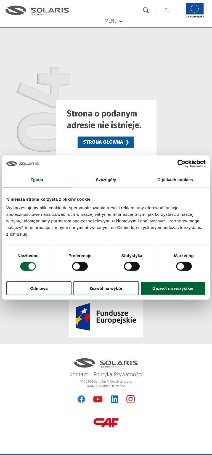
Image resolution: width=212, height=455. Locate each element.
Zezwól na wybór (106, 288)
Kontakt (79, 374)
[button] (167, 10)
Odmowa (38, 288)
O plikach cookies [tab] (175, 179)
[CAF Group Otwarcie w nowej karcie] (106, 423)
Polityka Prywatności (118, 374)
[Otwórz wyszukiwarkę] (146, 10)
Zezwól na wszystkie (173, 288)
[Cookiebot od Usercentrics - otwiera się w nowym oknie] (181, 163)
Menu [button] (114, 20)
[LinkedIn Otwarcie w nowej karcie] (114, 399)
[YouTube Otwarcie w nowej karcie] (97, 401)
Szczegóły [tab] (106, 179)
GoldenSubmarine (112, 386)
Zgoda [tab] (37, 179)
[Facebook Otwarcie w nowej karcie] (81, 399)
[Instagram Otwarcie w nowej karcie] (130, 402)
